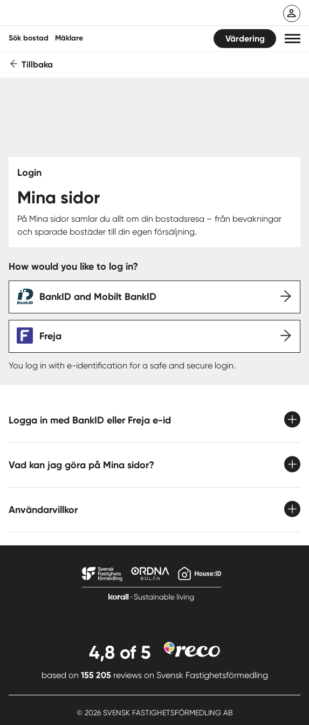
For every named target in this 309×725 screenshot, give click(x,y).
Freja (50, 336)
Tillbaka (37, 64)
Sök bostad (29, 38)
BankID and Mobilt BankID (97, 297)
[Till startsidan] (79, 14)
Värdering (245, 38)
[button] (292, 38)
